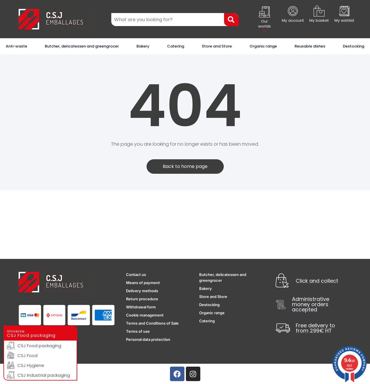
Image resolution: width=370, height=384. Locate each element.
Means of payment (143, 282)
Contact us (136, 274)
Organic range (263, 46)
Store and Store (217, 46)
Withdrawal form (141, 307)
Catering (175, 46)
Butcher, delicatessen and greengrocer (82, 46)
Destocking (353, 46)
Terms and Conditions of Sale (152, 323)
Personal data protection (148, 339)
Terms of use (138, 331)
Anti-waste (16, 46)
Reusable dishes (310, 46)
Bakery (142, 46)
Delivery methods (142, 290)
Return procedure (142, 299)
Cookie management (145, 315)
